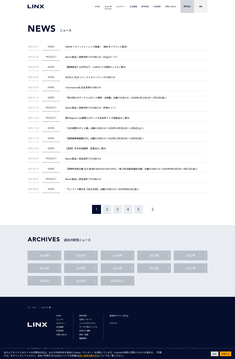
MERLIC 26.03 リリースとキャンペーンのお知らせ (90, 77)
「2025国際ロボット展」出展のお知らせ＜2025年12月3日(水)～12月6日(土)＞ (104, 128)
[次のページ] (152, 209)
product (51, 56)
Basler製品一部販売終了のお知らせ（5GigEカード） (92, 56)
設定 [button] (215, 353)
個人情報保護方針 (88, 355)
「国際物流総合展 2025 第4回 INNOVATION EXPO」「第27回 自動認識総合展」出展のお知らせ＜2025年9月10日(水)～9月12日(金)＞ (131, 168)
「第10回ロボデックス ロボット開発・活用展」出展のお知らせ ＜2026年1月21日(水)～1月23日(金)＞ (116, 97)
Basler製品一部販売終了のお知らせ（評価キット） (91, 107)
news (51, 46)
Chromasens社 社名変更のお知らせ (83, 87)
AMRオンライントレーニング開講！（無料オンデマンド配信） (97, 46)
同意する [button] (225, 353)
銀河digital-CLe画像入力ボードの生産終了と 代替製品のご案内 (97, 117)
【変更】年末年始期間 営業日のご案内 (85, 148)
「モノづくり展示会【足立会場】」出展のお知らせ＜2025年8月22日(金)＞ (102, 189)
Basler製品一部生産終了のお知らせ (83, 158)
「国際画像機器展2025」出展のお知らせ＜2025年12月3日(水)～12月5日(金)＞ (104, 138)
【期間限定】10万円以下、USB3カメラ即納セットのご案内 (95, 66)
